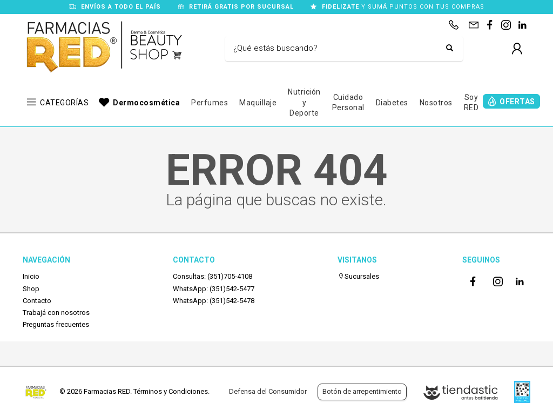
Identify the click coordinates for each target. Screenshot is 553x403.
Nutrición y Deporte (304, 102)
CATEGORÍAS (64, 102)
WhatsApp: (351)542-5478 (213, 301)
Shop (31, 289)
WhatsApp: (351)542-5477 (213, 289)
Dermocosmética (146, 102)
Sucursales (358, 276)
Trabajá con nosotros (56, 312)
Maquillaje (257, 102)
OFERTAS (517, 101)
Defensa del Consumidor (268, 391)
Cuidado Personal (348, 102)
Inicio (31, 276)
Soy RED (471, 102)
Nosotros (436, 102)
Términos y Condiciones (170, 391)
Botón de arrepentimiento (362, 391)
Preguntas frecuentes (56, 324)
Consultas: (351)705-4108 (212, 276)
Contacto (37, 301)
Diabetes (392, 102)
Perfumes (209, 102)
